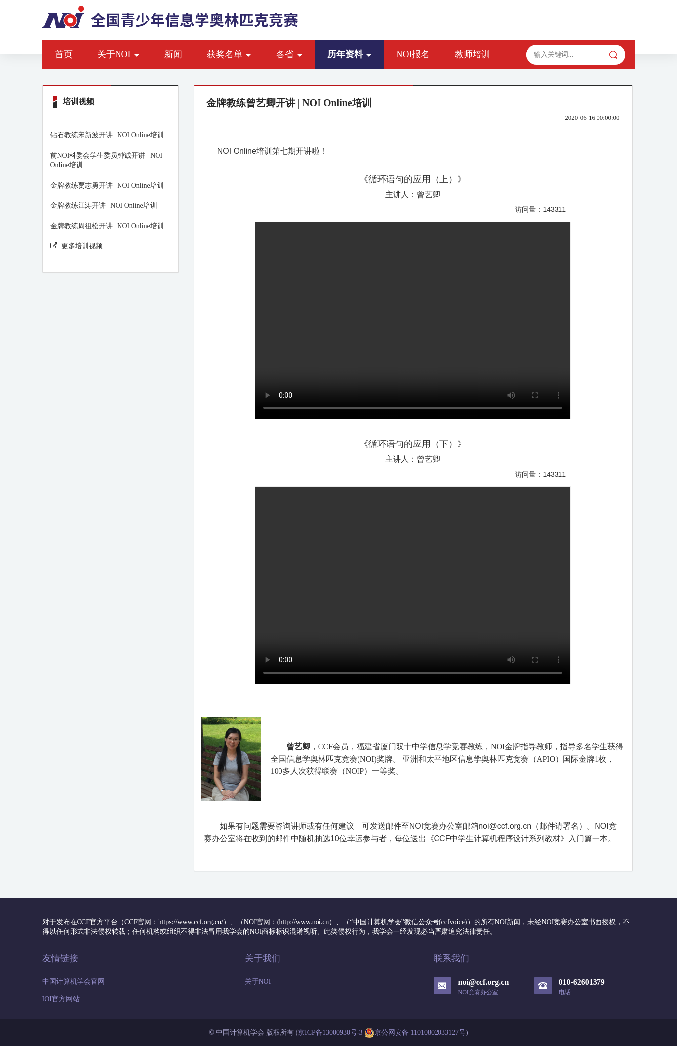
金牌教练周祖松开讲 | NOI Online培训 (107, 226)
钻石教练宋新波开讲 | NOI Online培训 (107, 135)
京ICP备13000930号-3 (330, 1032)
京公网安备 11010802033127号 (415, 1033)
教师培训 (472, 54)
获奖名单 (229, 54)
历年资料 (349, 54)
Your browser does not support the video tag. (413, 320)
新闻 (173, 54)
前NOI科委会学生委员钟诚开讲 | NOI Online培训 (106, 160)
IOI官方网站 (61, 999)
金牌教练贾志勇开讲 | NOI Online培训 (107, 185)
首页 (64, 54)
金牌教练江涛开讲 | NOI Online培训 (103, 205)
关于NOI (118, 54)
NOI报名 (413, 54)
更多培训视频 (76, 246)
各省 (289, 54)
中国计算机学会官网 (73, 981)
